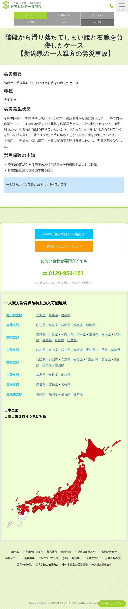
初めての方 (30, 15)
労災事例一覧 (24, 564)
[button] (122, 6)
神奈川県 (67, 334)
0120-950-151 (66, 273)
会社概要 (29, 558)
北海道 (41, 315)
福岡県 (53, 394)
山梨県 (72, 340)
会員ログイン (97, 15)
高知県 (53, 384)
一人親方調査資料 (101, 564)
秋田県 (65, 325)
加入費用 (30, 22)
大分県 (65, 384)
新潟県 (90, 325)
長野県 (59, 340)
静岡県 (47, 340)
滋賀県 (115, 350)
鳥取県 (106, 359)
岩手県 (65, 315)
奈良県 (78, 359)
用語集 (76, 558)
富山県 (53, 350)
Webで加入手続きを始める (64, 234)
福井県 (78, 350)
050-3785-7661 (112, 6)
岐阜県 (41, 350)
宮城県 (53, 325)
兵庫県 (65, 359)
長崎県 (41, 394)
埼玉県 (81, 334)
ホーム (15, 551)
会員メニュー (12, 558)
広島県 (41, 375)
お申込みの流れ (114, 558)
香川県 (59, 365)
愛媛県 (41, 384)
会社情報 (97, 22)
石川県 (65, 350)
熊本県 (78, 394)
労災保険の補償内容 (47, 564)
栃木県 (106, 334)
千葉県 (53, 334)
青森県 (53, 315)
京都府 (53, 359)
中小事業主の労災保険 (75, 564)
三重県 (103, 350)
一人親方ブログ (92, 558)
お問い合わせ (109, 551)
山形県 (41, 325)
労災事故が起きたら (86, 551)
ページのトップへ (112, 603)
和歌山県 (92, 359)
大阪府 (41, 359)
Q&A (64, 22)
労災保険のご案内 (33, 551)
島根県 (53, 375)
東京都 (41, 334)
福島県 (78, 325)
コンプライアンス (48, 558)
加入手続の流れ (64, 15)
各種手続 (66, 551)
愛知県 (90, 350)
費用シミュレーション (64, 246)
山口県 (65, 375)
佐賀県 (65, 394)
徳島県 (47, 365)
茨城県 (93, 334)
